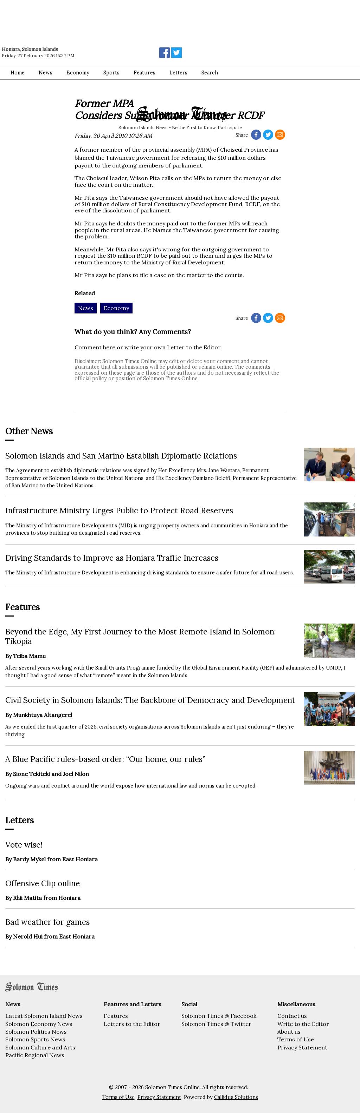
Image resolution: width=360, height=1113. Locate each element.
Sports (111, 73)
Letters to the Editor (132, 1023)
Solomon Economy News (38, 1023)
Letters (178, 73)
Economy (77, 73)
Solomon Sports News (35, 1039)
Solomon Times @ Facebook (218, 1015)
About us (289, 1031)
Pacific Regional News (34, 1055)
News (45, 73)
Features (144, 73)
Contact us (292, 1015)
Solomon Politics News (36, 1031)
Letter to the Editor (193, 347)
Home (18, 73)
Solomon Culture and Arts (40, 1047)
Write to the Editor (303, 1023)
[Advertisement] (100, 19)
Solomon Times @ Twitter (216, 1023)
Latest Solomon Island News (44, 1015)
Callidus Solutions (236, 1097)
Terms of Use (295, 1039)
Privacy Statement (302, 1047)
